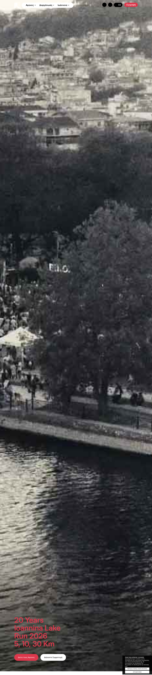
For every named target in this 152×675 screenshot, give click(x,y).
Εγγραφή (131, 4)
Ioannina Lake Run (17, 5)
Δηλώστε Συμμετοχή (53, 657)
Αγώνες (31, 5)
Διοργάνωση (46, 5)
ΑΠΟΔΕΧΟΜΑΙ (137, 672)
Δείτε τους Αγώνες (26, 657)
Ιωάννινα (63, 5)
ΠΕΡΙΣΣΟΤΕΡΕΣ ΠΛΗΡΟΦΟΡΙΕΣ (137, 669)
